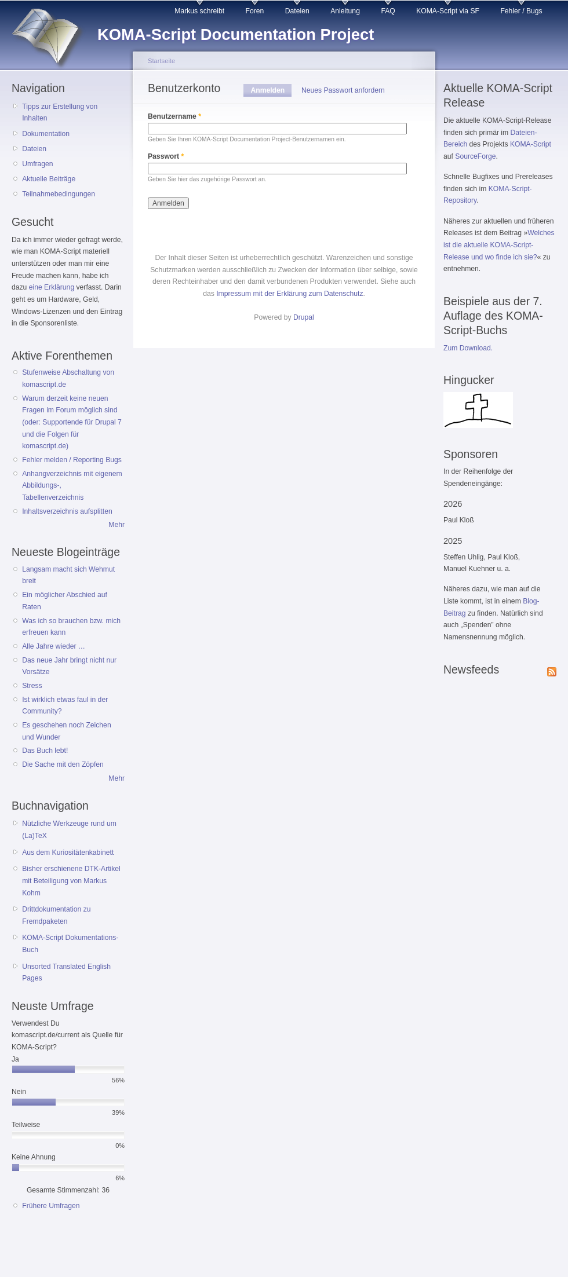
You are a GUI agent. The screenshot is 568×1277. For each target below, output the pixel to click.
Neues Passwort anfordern (343, 90)
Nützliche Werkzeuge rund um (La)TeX (69, 829)
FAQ (388, 11)
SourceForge (475, 156)
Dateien (297, 11)
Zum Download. (468, 348)
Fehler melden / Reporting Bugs (72, 460)
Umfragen (37, 164)
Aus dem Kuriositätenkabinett (68, 852)
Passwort (166, 156)
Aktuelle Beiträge (48, 179)
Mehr (116, 525)
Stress (32, 686)
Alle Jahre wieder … (53, 646)
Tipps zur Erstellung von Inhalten (59, 113)
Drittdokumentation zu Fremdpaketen (56, 915)
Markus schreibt (199, 11)
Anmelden (271, 90)
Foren (255, 11)
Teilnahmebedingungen (58, 194)
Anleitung (345, 11)
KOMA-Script (530, 144)
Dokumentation (46, 134)
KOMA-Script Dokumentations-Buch (70, 944)
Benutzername (174, 116)
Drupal (303, 317)
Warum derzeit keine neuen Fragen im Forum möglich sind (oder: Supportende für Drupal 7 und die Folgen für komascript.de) (72, 422)
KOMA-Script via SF (447, 11)
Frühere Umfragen (50, 1206)
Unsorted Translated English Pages (66, 973)
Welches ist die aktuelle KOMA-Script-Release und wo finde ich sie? (499, 245)
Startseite (161, 60)
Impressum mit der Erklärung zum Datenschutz (289, 294)
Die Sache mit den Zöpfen (63, 764)
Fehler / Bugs (521, 11)
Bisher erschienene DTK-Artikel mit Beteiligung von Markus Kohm (71, 881)
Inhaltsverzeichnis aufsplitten (67, 511)
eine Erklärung (51, 287)
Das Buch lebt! (45, 751)
